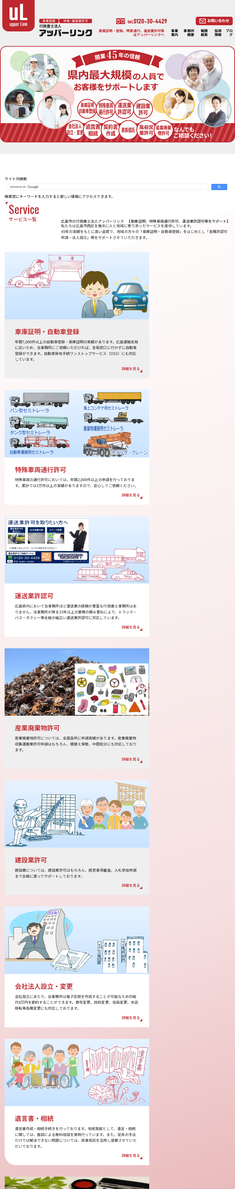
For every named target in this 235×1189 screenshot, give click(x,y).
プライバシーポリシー (123, 1143)
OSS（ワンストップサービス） (169, 1130)
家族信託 (199, 1131)
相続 (196, 1125)
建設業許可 (155, 1149)
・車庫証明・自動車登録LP (167, 1161)
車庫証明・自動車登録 (163, 1124)
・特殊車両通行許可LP (123, 1161)
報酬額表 (204, 32)
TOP (110, 1108)
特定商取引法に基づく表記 (126, 1149)
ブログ (229, 32)
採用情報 (218, 32)
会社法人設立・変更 (207, 1143)
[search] (107, 187)
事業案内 (174, 32)
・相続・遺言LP (159, 1167)
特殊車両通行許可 (160, 1137)
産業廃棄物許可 (158, 1155)
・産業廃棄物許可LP (208, 1161)
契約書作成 (201, 1137)
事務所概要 (189, 32)
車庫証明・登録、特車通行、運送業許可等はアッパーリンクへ (132, 32)
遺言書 (198, 1118)
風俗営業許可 (202, 1149)
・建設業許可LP (119, 1167)
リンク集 (113, 1155)
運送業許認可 (156, 1143)
